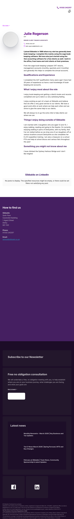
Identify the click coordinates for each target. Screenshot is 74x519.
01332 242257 (65, 8)
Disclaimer (34, 514)
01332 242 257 (30, 43)
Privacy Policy (27, 514)
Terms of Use (47, 514)
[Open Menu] (69, 11)
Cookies (41, 514)
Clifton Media (12, 505)
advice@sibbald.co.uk (11, 225)
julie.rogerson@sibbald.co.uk (34, 46)
